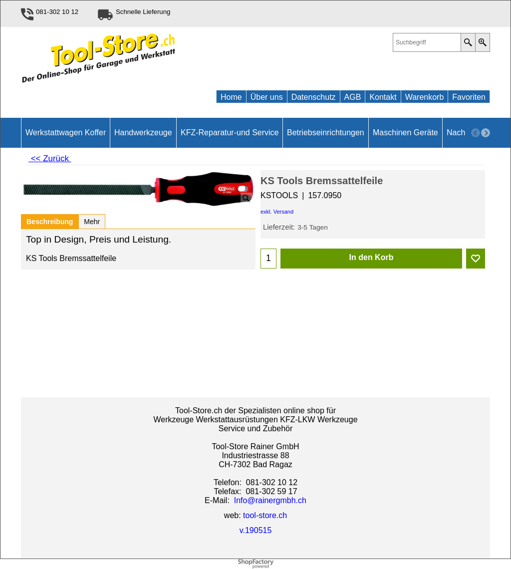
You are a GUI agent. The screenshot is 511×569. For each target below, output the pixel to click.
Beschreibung (49, 222)
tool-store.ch (265, 515)
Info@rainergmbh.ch (270, 500)
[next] (485, 132)
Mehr (92, 222)
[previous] (475, 132)
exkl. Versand (276, 212)
